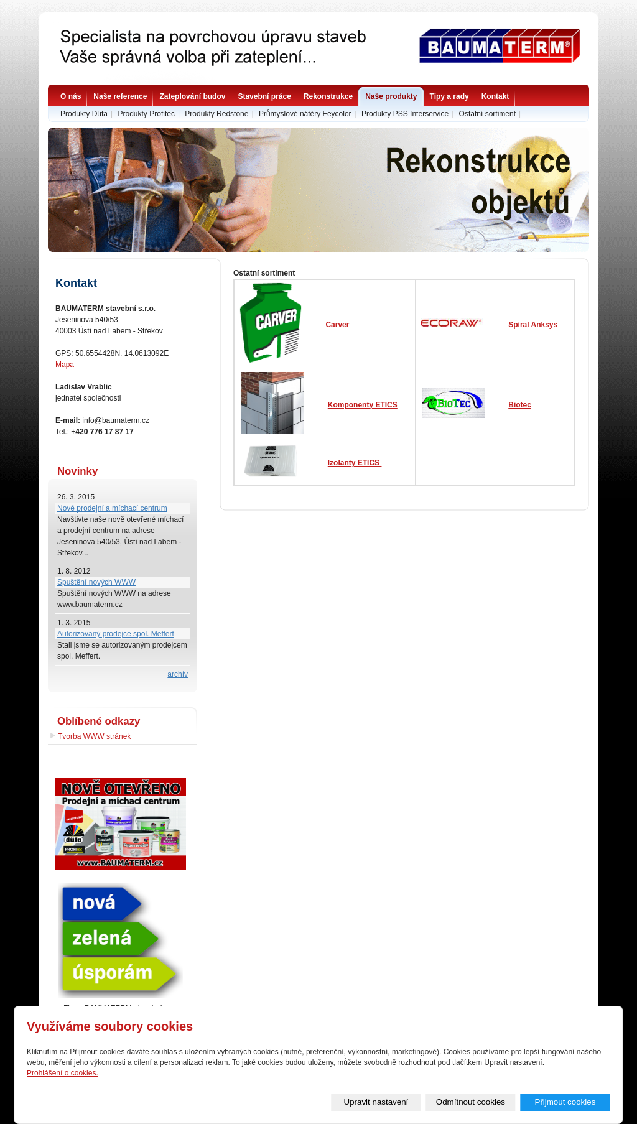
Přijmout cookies (565, 1102)
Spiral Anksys (532, 324)
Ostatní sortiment (487, 113)
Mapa (64, 364)
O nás (70, 96)
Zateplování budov (192, 96)
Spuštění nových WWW (96, 582)
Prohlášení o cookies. (62, 1073)
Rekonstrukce (328, 96)
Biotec (519, 405)
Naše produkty (391, 96)
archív (177, 674)
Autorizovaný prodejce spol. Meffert (115, 633)
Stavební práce (264, 96)
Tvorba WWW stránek (94, 736)
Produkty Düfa (84, 113)
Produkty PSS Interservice (405, 113)
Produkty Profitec (146, 113)
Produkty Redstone (216, 113)
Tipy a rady (449, 96)
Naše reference (120, 96)
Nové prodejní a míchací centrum (112, 508)
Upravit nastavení (376, 1102)
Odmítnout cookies (470, 1102)
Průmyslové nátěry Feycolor (305, 113)
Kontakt (495, 96)
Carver (337, 324)
